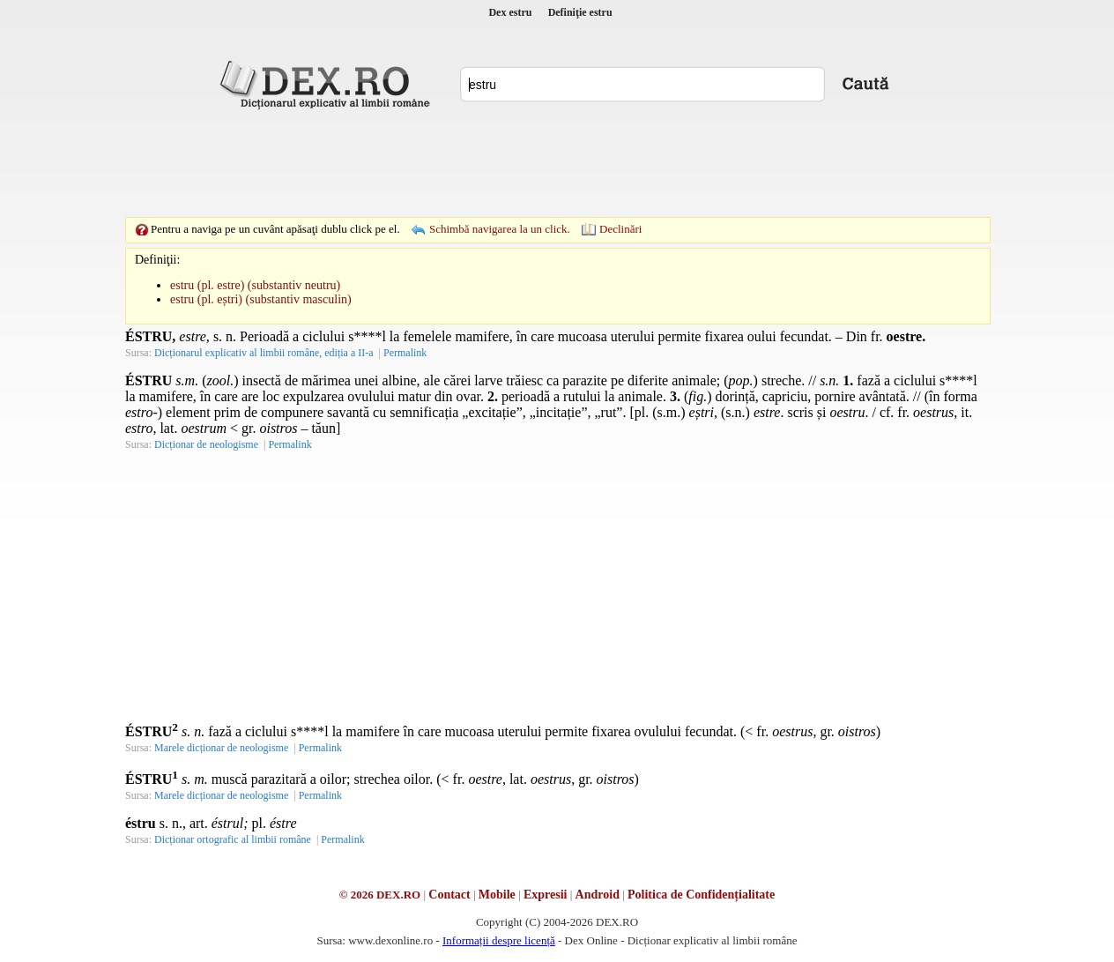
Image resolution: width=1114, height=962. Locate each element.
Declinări (620, 228)
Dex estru (509, 12)
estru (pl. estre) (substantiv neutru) (255, 285)
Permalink (405, 353)
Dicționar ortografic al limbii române (232, 839)
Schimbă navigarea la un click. (499, 228)
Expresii (546, 894)
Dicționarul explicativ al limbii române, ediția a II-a (264, 353)
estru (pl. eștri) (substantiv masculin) (261, 299)
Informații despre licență (498, 940)
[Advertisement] (557, 163)
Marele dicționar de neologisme (221, 748)
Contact (449, 894)
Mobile (497, 894)
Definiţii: (157, 259)
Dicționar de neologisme (206, 444)
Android (598, 894)
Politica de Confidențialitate (701, 894)
